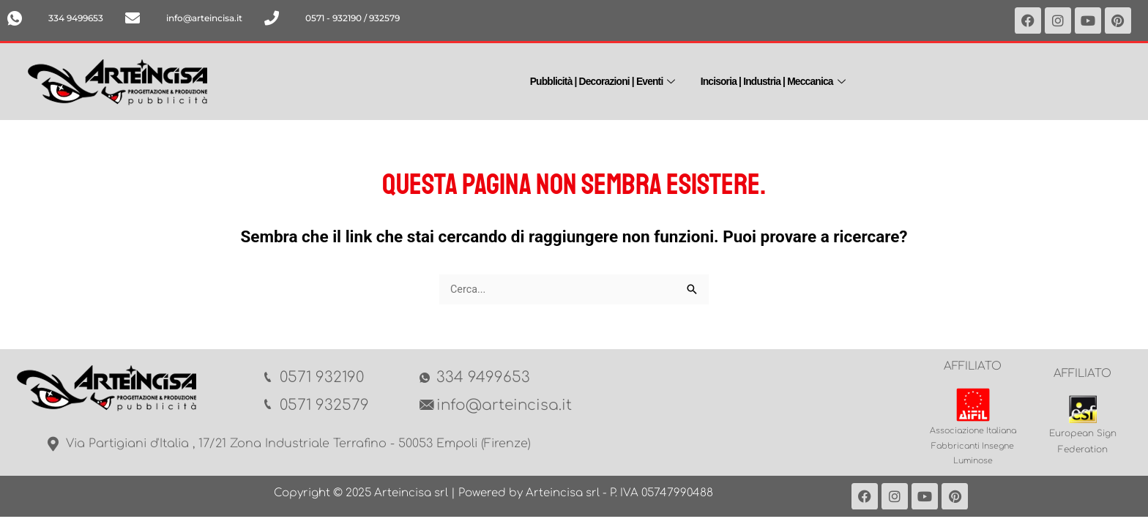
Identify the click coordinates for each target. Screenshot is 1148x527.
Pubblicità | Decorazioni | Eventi (598, 79)
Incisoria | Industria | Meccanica (781, 79)
